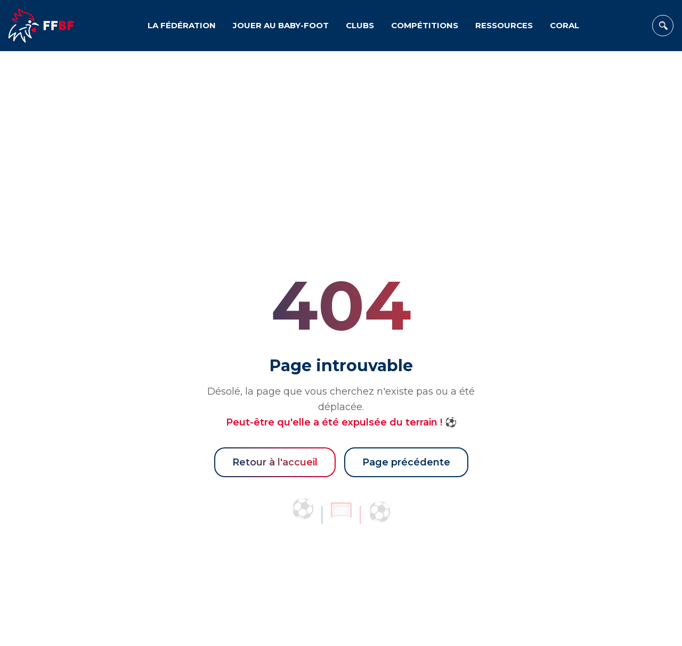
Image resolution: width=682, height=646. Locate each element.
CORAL (564, 25)
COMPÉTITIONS (424, 25)
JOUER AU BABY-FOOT (281, 25)
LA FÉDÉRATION (182, 25)
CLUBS (360, 25)
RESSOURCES (504, 25)
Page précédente (406, 462)
